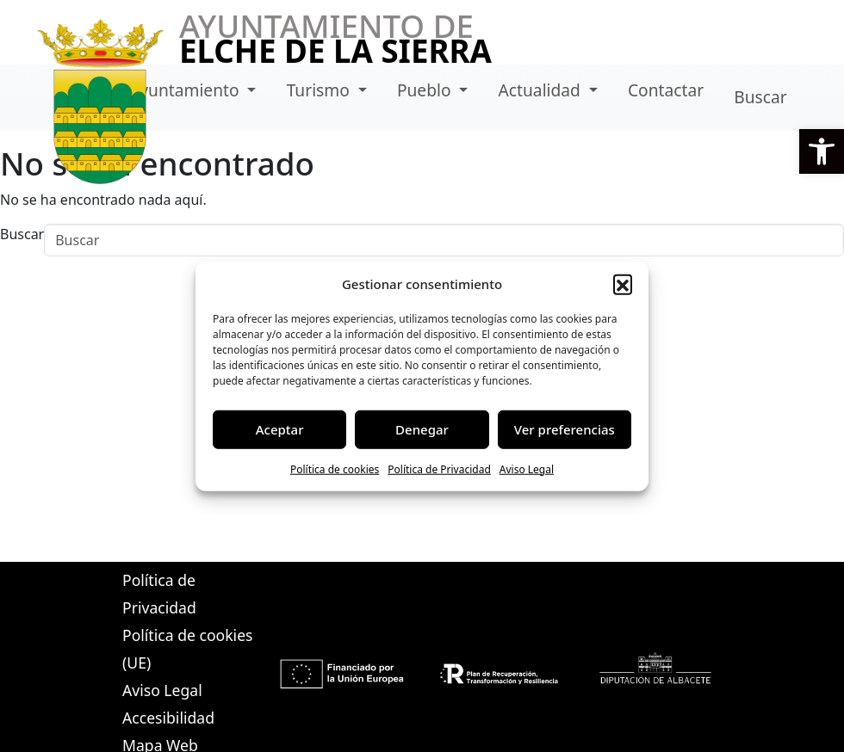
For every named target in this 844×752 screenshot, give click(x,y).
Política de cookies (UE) (187, 649)
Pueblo (426, 90)
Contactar (666, 90)
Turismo (320, 90)
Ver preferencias (564, 429)
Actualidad (542, 90)
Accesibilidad (168, 717)
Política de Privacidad (439, 468)
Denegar (422, 429)
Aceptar (280, 429)
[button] (821, 151)
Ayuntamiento (186, 90)
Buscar (760, 96)
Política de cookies (334, 468)
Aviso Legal (527, 468)
